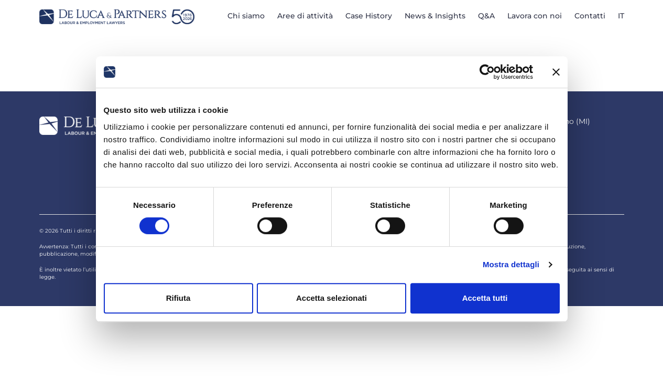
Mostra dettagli (511, 264)
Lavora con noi (534, 15)
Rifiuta (178, 297)
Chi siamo (246, 15)
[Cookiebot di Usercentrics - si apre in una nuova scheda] (487, 72)
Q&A (486, 15)
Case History (368, 15)
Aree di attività (305, 15)
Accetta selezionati (331, 297)
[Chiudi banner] (556, 72)
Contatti (589, 15)
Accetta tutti (485, 297)
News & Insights (435, 15)
